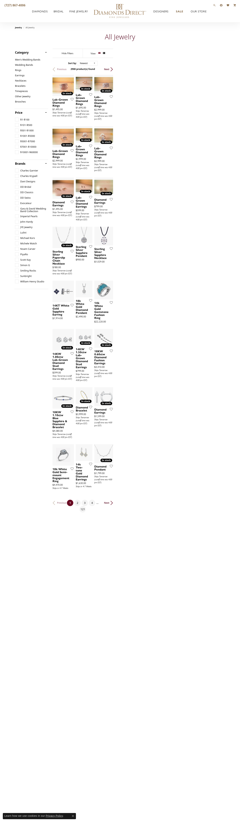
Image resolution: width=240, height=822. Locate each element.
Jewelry (18, 27)
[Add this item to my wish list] (106, 134)
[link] (15, 5)
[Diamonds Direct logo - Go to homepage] (120, 11)
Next (218, 69)
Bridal (59, 11)
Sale (179, 11)
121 (154, 685)
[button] (214, 5)
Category (22, 52)
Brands (20, 163)
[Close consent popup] (73, 816)
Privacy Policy (54, 815)
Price (18, 112)
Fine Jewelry (78, 11)
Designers (161, 11)
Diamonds (40, 11)
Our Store (199, 11)
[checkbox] (22, 119)
